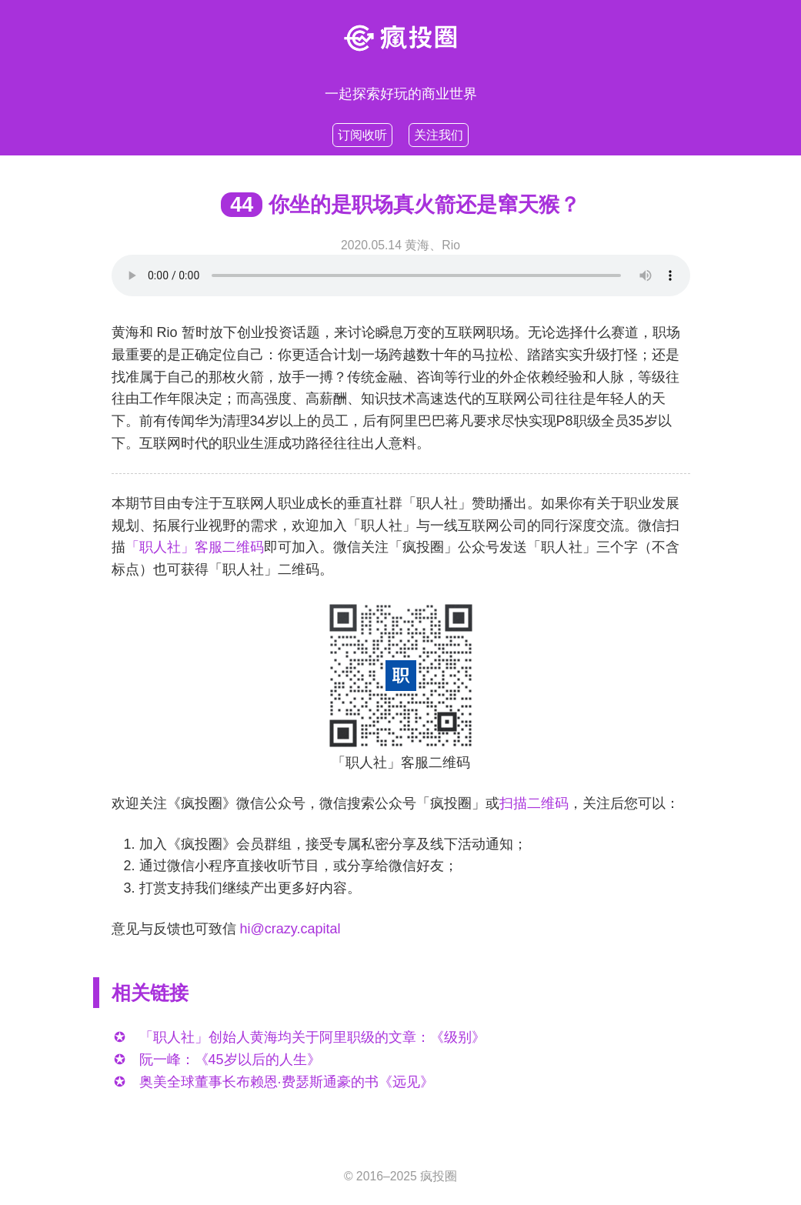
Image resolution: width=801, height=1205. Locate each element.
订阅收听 (362, 135)
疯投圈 (438, 1176)
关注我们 (438, 135)
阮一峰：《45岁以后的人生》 (230, 1059)
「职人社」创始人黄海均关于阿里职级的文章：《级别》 (312, 1037)
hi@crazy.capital (290, 928)
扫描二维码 (534, 803)
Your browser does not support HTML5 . (401, 275)
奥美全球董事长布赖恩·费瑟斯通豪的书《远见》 (286, 1082)
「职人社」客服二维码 (194, 547)
